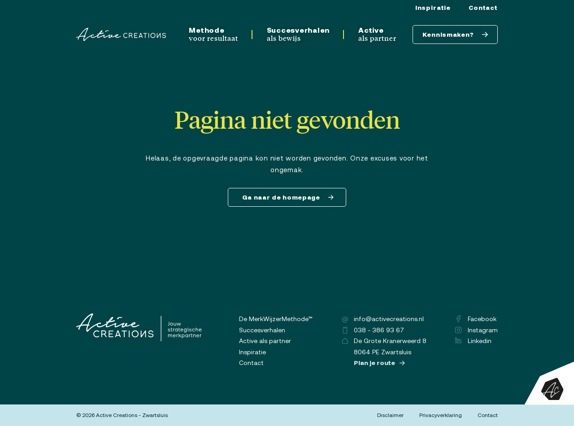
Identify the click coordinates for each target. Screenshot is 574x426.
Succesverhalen (298, 34)
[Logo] (121, 34)
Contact (483, 7)
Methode (213, 34)
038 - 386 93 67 (372, 330)
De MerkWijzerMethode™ (276, 318)
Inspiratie (433, 7)
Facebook (476, 318)
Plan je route (379, 362)
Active (377, 34)
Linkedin (473, 340)
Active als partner (265, 340)
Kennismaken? (455, 34)
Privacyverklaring (440, 415)
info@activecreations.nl (382, 318)
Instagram (476, 330)
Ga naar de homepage (288, 197)
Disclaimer (390, 415)
